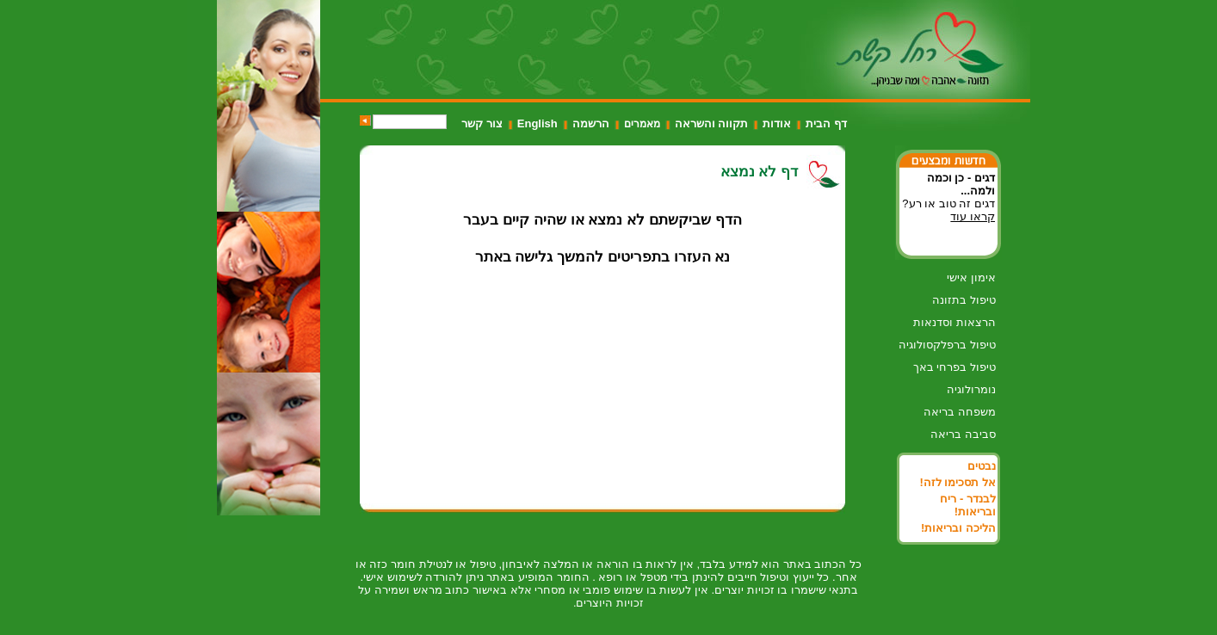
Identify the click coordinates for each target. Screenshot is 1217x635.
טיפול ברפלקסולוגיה (947, 344)
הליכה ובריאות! (958, 527)
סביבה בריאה (963, 434)
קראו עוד (972, 216)
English (537, 123)
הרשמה (590, 123)
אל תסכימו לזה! (957, 482)
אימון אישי (971, 277)
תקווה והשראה (712, 123)
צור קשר (482, 123)
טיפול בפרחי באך (954, 367)
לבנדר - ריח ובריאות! (968, 505)
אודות (777, 123)
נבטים (981, 465)
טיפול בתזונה (964, 299)
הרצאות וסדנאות (954, 322)
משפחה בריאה (960, 411)
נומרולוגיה (971, 389)
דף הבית (826, 123)
